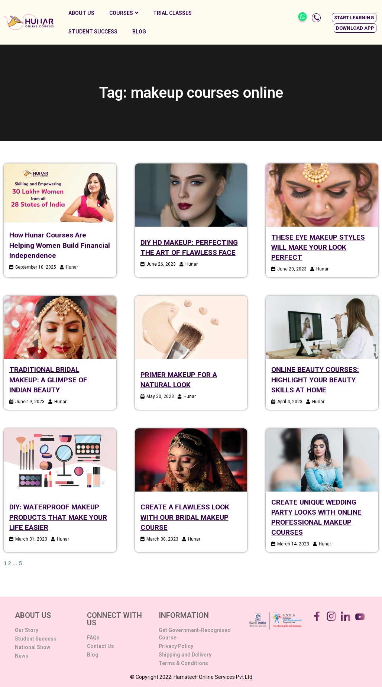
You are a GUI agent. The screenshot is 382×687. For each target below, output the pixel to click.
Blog (139, 32)
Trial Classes (172, 13)
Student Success (92, 32)
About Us (81, 13)
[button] (354, 17)
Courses (123, 13)
